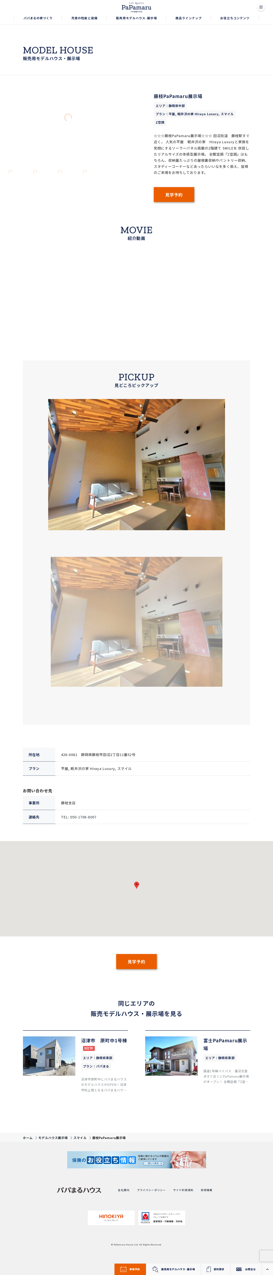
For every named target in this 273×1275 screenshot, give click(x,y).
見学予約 (174, 194)
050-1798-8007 (83, 816)
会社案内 (123, 1190)
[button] (38, 18)
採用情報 (206, 1190)
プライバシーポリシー (151, 1190)
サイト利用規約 (183, 1190)
